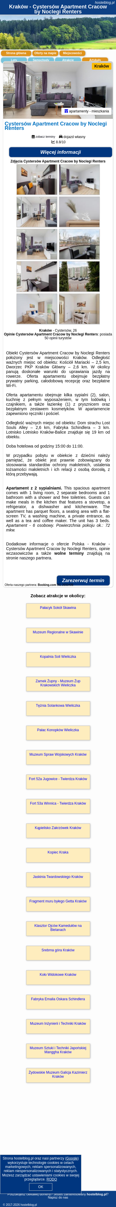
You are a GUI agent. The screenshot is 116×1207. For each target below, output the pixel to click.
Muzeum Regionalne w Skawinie (58, 633)
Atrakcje (68, 60)
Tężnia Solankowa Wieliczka (58, 706)
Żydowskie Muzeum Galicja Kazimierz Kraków (57, 1075)
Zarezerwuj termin (83, 581)
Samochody (41, 60)
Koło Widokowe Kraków (58, 975)
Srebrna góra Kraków (58, 951)
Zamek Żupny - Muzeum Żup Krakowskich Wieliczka (57, 684)
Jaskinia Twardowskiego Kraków (58, 877)
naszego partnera (35, 558)
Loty (14, 60)
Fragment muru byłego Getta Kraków (58, 902)
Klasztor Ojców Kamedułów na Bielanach (58, 928)
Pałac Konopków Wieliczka (58, 731)
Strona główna (16, 53)
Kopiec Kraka (58, 853)
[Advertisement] (58, 1145)
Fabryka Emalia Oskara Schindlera (58, 1000)
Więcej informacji (60, 152)
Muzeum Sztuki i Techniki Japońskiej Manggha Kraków (58, 1051)
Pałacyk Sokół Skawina (58, 608)
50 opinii (51, 339)
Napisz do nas (58, 1197)
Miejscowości (72, 53)
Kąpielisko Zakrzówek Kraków (58, 828)
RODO (52, 1179)
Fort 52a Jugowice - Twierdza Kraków (58, 779)
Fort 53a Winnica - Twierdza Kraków (58, 804)
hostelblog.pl (105, 3)
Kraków (101, 66)
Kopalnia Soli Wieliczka (58, 657)
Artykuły (95, 60)
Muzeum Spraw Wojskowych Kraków (58, 755)
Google (72, 1158)
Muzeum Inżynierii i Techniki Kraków (58, 1024)
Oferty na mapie (45, 53)
